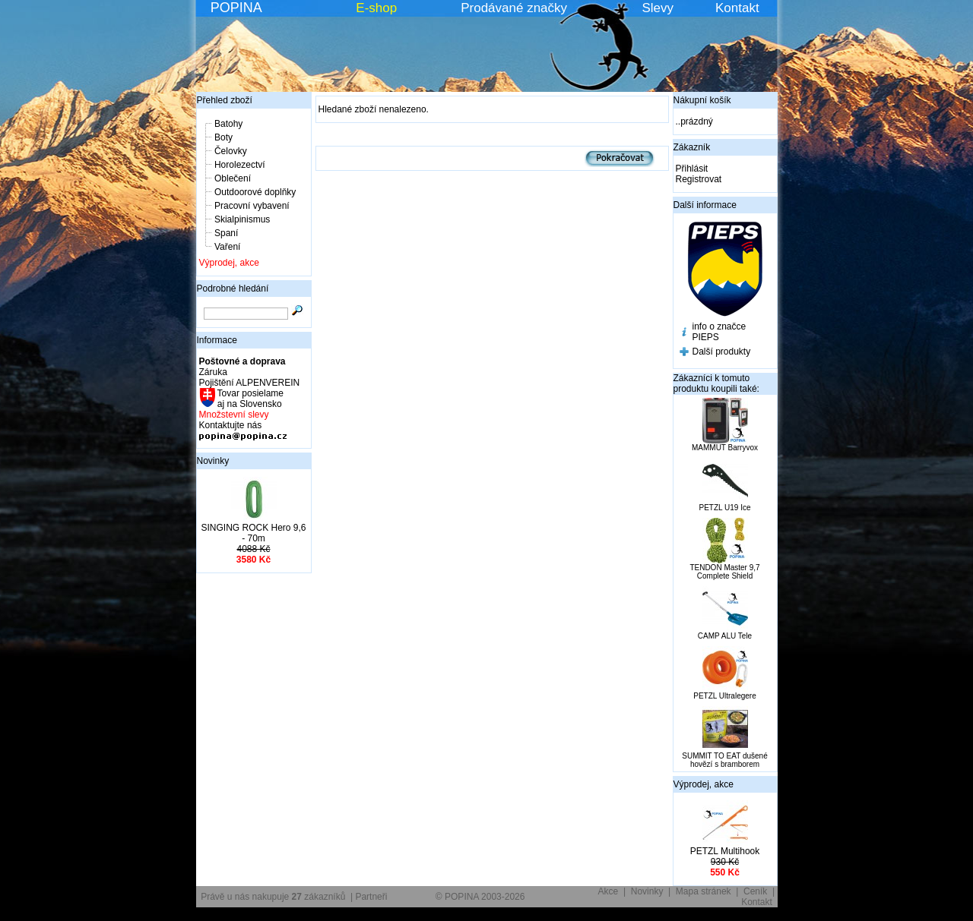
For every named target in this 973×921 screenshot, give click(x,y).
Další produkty (722, 351)
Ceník (755, 891)
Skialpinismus (242, 219)
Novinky (213, 461)
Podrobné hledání (233, 288)
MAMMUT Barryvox (725, 447)
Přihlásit (692, 168)
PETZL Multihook (725, 851)
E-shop (376, 8)
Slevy (657, 8)
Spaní (226, 233)
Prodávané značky (514, 8)
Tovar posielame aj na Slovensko (249, 398)
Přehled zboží (224, 100)
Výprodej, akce (229, 262)
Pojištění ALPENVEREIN (249, 382)
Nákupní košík (702, 100)
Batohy (228, 123)
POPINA (236, 7)
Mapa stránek (703, 891)
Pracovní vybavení (252, 205)
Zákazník (692, 147)
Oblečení (232, 178)
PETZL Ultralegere (724, 696)
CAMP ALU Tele (725, 636)
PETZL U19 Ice (725, 507)
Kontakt (737, 8)
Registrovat (699, 179)
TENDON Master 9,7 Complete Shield (724, 571)
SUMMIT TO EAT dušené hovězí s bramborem (724, 760)
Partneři (371, 896)
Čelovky (230, 151)
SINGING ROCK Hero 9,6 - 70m (253, 533)
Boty (223, 137)
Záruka (213, 372)
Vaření (227, 246)
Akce (608, 891)
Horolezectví (239, 164)
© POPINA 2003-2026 (480, 896)
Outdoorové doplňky (255, 192)
